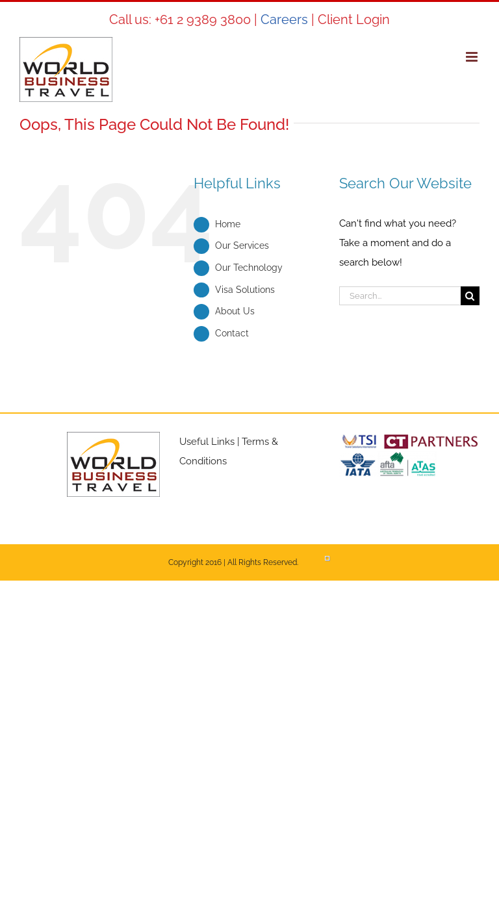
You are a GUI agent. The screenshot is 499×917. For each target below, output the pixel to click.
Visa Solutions (245, 289)
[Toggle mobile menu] (473, 57)
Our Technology (249, 267)
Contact (232, 333)
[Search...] (400, 295)
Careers (284, 19)
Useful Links (207, 441)
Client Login (354, 19)
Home (227, 224)
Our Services (242, 245)
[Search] (470, 295)
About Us (235, 311)
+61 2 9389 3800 (203, 19)
